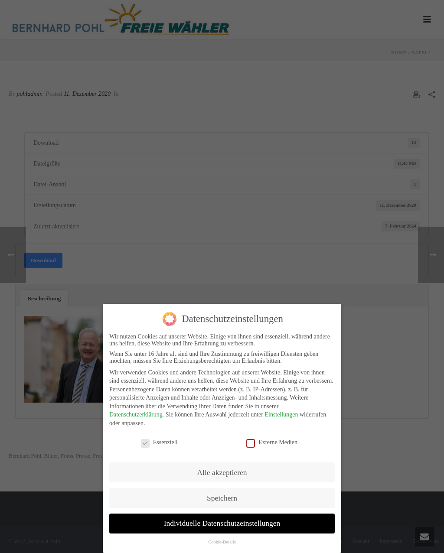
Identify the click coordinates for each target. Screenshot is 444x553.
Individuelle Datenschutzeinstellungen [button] (222, 519)
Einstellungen (281, 410)
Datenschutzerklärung (136, 410)
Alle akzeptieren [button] (222, 468)
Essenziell (159, 438)
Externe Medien (271, 438)
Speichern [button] (222, 493)
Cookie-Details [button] (222, 538)
